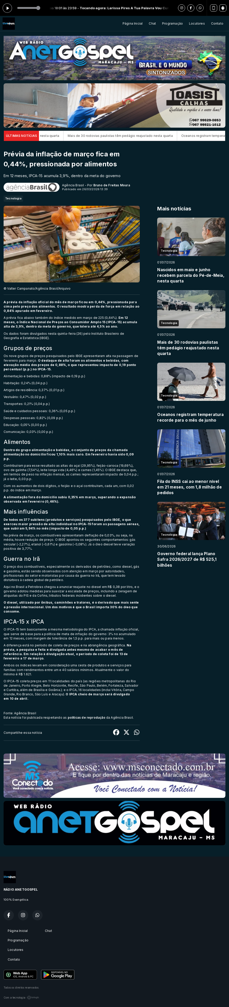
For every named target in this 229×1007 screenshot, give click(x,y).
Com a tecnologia (21, 997)
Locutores (197, 23)
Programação (172, 23)
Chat (152, 23)
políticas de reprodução (86, 717)
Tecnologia (13, 198)
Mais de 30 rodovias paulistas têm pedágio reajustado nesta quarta (130, 136)
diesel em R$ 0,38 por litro (112, 587)
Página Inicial (133, 23)
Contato (217, 23)
